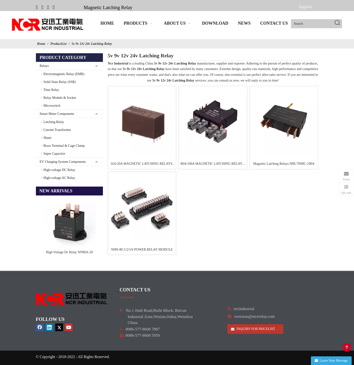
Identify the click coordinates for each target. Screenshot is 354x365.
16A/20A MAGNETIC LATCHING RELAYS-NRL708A (142, 164)
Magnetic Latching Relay (108, 7)
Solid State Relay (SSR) (60, 82)
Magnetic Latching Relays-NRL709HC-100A (284, 163)
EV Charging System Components (63, 162)
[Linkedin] (42, 7)
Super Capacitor (54, 153)
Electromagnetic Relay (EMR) (64, 74)
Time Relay (51, 90)
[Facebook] (37, 7)
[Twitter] (48, 7)
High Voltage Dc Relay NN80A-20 (69, 252)
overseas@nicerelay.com (254, 316)
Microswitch (52, 105)
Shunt (47, 138)
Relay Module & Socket (60, 98)
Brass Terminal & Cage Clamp (64, 145)
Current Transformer (57, 130)
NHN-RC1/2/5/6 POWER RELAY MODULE (142, 249)
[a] (127, 297)
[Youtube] (54, 7)
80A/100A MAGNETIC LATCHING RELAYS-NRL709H (212, 164)
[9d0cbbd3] (72, 299)
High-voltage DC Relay (59, 170)
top (347, 347)
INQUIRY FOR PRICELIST (253, 329)
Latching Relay (54, 122)
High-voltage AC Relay (59, 178)
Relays (44, 66)
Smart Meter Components (57, 114)
